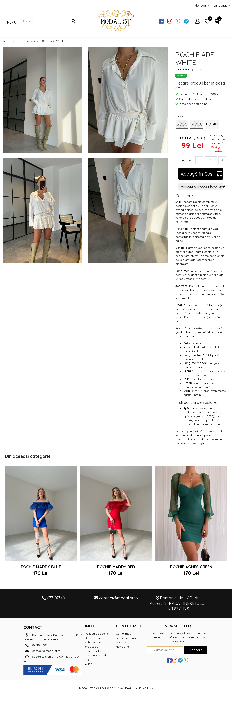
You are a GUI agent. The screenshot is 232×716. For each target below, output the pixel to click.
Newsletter (123, 646)
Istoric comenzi (126, 638)
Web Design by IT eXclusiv (135, 688)
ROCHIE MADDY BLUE (41, 566)
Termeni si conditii (97, 655)
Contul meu (123, 633)
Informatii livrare (95, 651)
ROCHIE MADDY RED (116, 566)
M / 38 (196, 124)
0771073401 (35, 645)
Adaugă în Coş (201, 174)
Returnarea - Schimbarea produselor (93, 642)
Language (220, 5)
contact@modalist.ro (41, 651)
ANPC (89, 664)
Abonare (195, 650)
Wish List (121, 642)
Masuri (180, 116)
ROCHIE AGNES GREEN (191, 566)
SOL (87, 660)
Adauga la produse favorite (202, 186)
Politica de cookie (97, 633)
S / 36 (182, 124)
